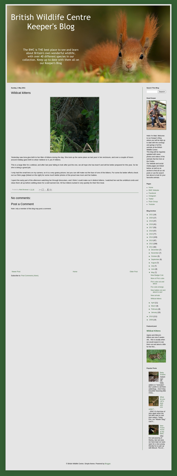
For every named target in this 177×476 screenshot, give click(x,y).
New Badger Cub (157, 275)
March (153, 306)
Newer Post (16, 272)
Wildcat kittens (156, 299)
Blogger (107, 464)
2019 (151, 221)
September (155, 259)
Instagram (152, 196)
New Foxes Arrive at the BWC (162, 430)
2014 (151, 237)
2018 (151, 224)
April (153, 303)
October (154, 256)
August (154, 263)
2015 (151, 234)
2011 (151, 247)
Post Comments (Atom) (29, 276)
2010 (151, 316)
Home (75, 272)
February (154, 309)
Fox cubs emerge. (157, 287)
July (153, 266)
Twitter (151, 199)
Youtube (152, 204)
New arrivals (155, 295)
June (153, 269)
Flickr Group (153, 202)
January (154, 312)
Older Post (134, 272)
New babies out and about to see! (158, 291)
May (153, 272)
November (155, 253)
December (155, 250)
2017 (151, 227)
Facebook (152, 193)
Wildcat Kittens (154, 331)
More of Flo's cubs (157, 278)
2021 (151, 215)
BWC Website (154, 190)
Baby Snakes (163, 374)
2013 (151, 240)
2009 (151, 320)
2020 (151, 218)
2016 (151, 231)
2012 (151, 244)
